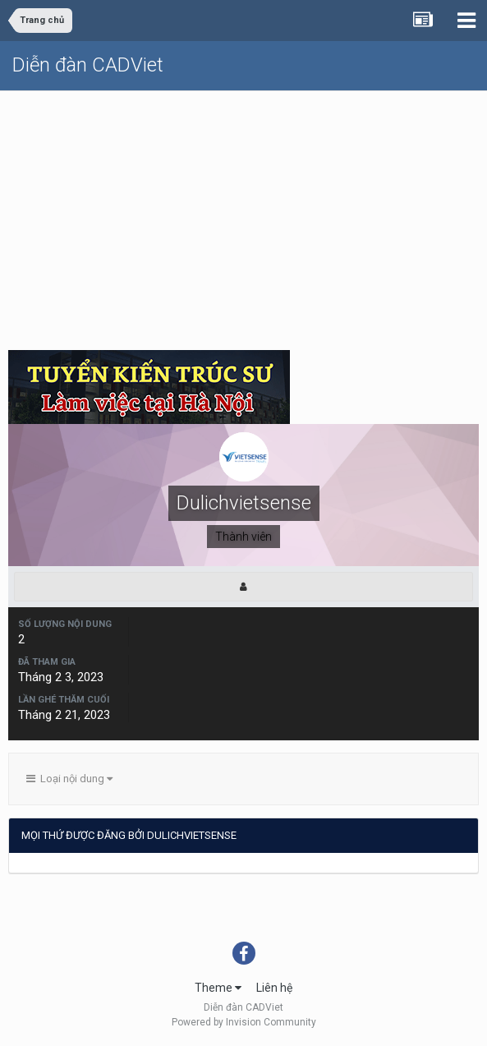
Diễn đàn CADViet (87, 64)
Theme (218, 987)
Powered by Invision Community (244, 1022)
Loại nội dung (69, 778)
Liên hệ (274, 987)
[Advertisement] (243, 214)
